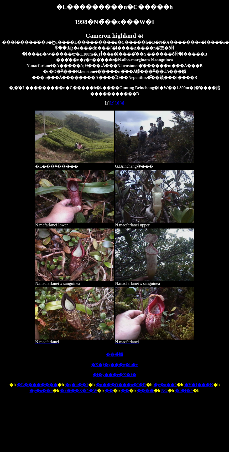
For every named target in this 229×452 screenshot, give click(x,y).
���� (145, 390)
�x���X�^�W (78, 390)
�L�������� (37, 385)
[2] (112, 103)
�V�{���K (198, 385)
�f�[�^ (184, 390)
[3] (116, 103)
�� (109, 390)
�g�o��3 (41, 390)
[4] (121, 103)
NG (164, 390)
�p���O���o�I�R (121, 385)
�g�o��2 (165, 385)
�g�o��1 (76, 385)
